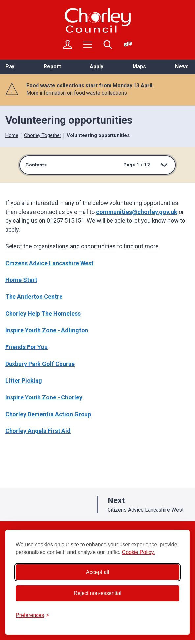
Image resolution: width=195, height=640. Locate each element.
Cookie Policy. (138, 552)
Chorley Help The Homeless (43, 313)
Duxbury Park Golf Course (40, 363)
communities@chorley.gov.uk (136, 211)
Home (11, 135)
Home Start (21, 279)
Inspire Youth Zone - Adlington (46, 330)
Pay (9, 67)
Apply (96, 67)
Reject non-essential (97, 593)
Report (52, 67)
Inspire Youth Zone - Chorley (43, 397)
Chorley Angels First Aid (38, 430)
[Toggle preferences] (32, 615)
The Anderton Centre (33, 296)
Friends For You (26, 347)
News (182, 67)
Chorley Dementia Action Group (48, 414)
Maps (139, 67)
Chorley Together (42, 135)
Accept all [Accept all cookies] (97, 572)
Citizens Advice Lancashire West (49, 263)
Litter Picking (23, 380)
